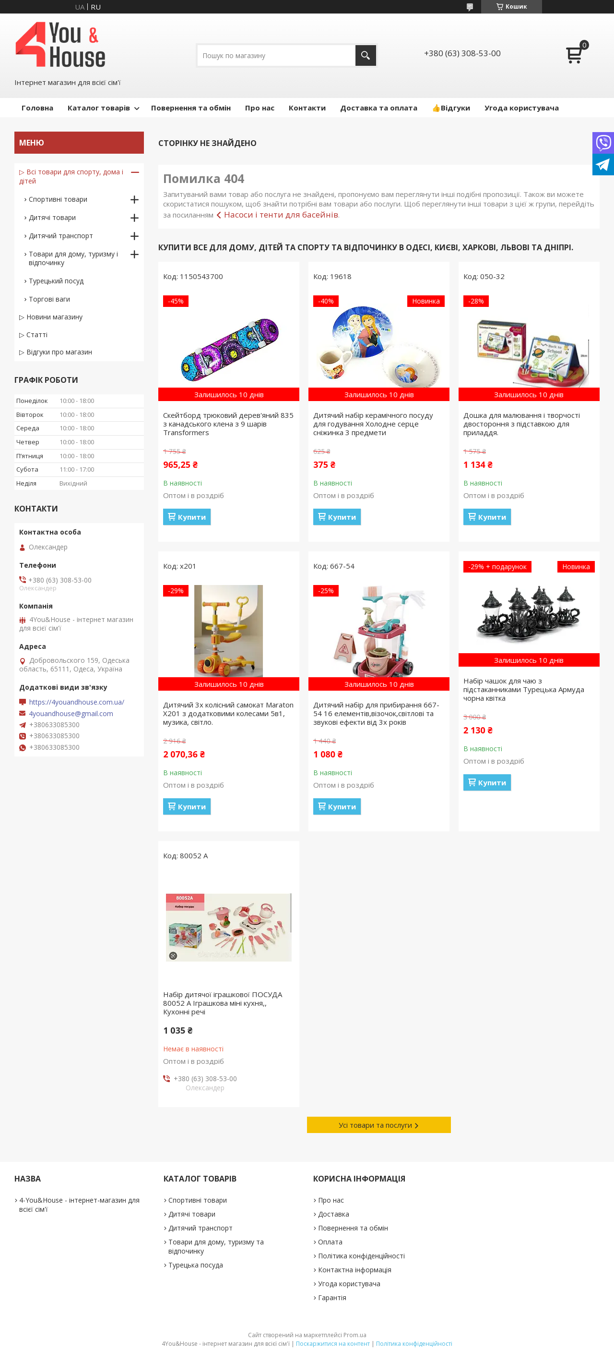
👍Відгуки (451, 107)
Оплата (330, 1241)
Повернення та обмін (191, 107)
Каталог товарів (99, 107)
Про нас (259, 107)
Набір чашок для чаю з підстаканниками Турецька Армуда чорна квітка (523, 689)
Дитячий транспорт (61, 235)
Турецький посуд (56, 280)
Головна (37, 107)
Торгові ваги (49, 299)
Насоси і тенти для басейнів (281, 214)
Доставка (333, 1214)
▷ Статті (33, 334)
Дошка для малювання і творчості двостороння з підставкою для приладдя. (521, 424)
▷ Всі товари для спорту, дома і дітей (71, 176)
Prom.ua (354, 1335)
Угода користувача (521, 107)
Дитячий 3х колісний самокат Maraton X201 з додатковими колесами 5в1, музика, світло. (228, 713)
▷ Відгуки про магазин (55, 351)
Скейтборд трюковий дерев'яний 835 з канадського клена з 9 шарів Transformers (228, 424)
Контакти (307, 107)
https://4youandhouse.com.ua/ (76, 702)
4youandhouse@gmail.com (71, 713)
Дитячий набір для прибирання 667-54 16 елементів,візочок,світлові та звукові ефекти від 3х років (376, 713)
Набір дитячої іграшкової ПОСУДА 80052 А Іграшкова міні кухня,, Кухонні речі (222, 1003)
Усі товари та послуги (375, 1125)
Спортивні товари (58, 199)
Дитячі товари (52, 217)
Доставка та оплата (378, 107)
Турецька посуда (195, 1264)
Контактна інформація (354, 1269)
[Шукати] (365, 55)
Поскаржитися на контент (333, 1344)
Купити (192, 517)
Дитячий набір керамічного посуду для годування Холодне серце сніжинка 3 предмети (373, 424)
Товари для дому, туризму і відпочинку (73, 258)
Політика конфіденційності (361, 1255)
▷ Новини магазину (51, 316)
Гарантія (332, 1297)
